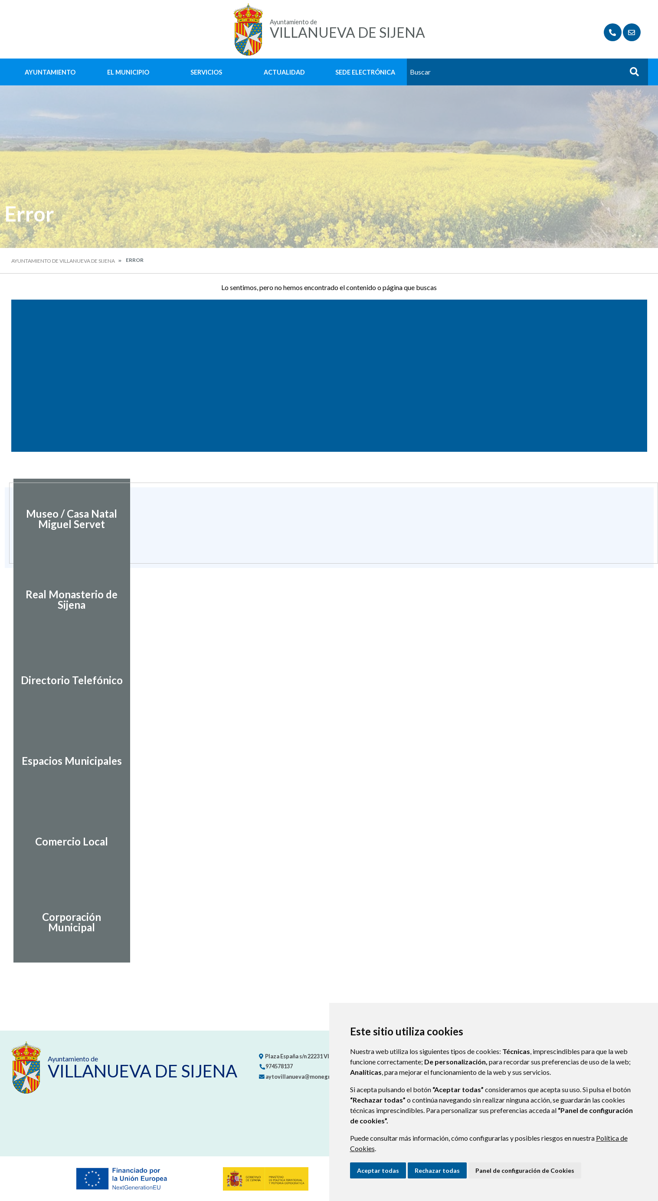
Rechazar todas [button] (437, 1170)
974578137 (276, 1066)
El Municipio (128, 72)
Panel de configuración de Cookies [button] (524, 1170)
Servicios (206, 72)
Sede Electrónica (365, 72)
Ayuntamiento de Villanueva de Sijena (63, 261)
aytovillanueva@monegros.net (303, 1076)
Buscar (631, 74)
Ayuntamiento (50, 72)
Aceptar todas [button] (378, 1170)
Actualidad (284, 72)
